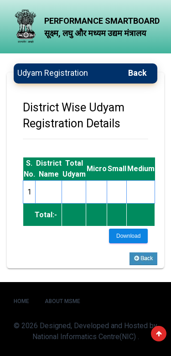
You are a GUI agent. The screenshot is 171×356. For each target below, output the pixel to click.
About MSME (62, 301)
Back (137, 73)
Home (21, 301)
